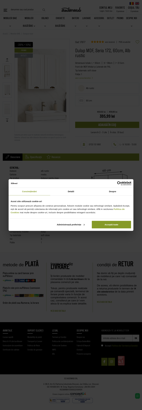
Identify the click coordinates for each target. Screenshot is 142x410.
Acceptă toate (111, 224)
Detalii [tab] (71, 191)
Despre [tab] (112, 191)
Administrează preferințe (71, 224)
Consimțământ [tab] (29, 191)
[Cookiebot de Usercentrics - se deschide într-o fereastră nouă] (119, 183)
